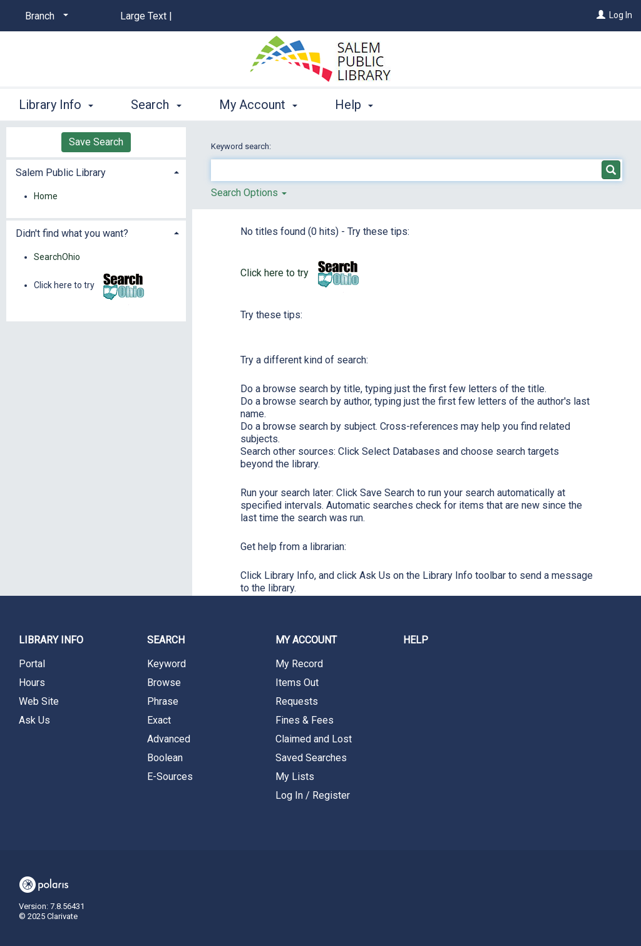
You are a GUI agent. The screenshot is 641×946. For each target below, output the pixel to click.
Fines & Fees (304, 720)
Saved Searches (311, 758)
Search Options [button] (249, 193)
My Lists (294, 776)
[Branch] (44, 16)
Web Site (39, 701)
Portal (32, 664)
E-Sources (170, 776)
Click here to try (302, 273)
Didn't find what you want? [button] (72, 233)
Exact (159, 720)
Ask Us (34, 720)
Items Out (297, 683)
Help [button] (354, 104)
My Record (299, 664)
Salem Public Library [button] (61, 173)
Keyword (166, 664)
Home (46, 196)
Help (415, 640)
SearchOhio (57, 257)
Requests (296, 701)
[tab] (96, 171)
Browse (164, 683)
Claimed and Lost (313, 739)
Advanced (168, 739)
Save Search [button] (96, 142)
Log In (620, 15)
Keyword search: (242, 146)
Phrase (162, 701)
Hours (32, 683)
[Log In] (601, 15)
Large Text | (146, 16)
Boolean (165, 758)
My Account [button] (258, 104)
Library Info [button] (56, 104)
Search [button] (156, 104)
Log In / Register (312, 795)
